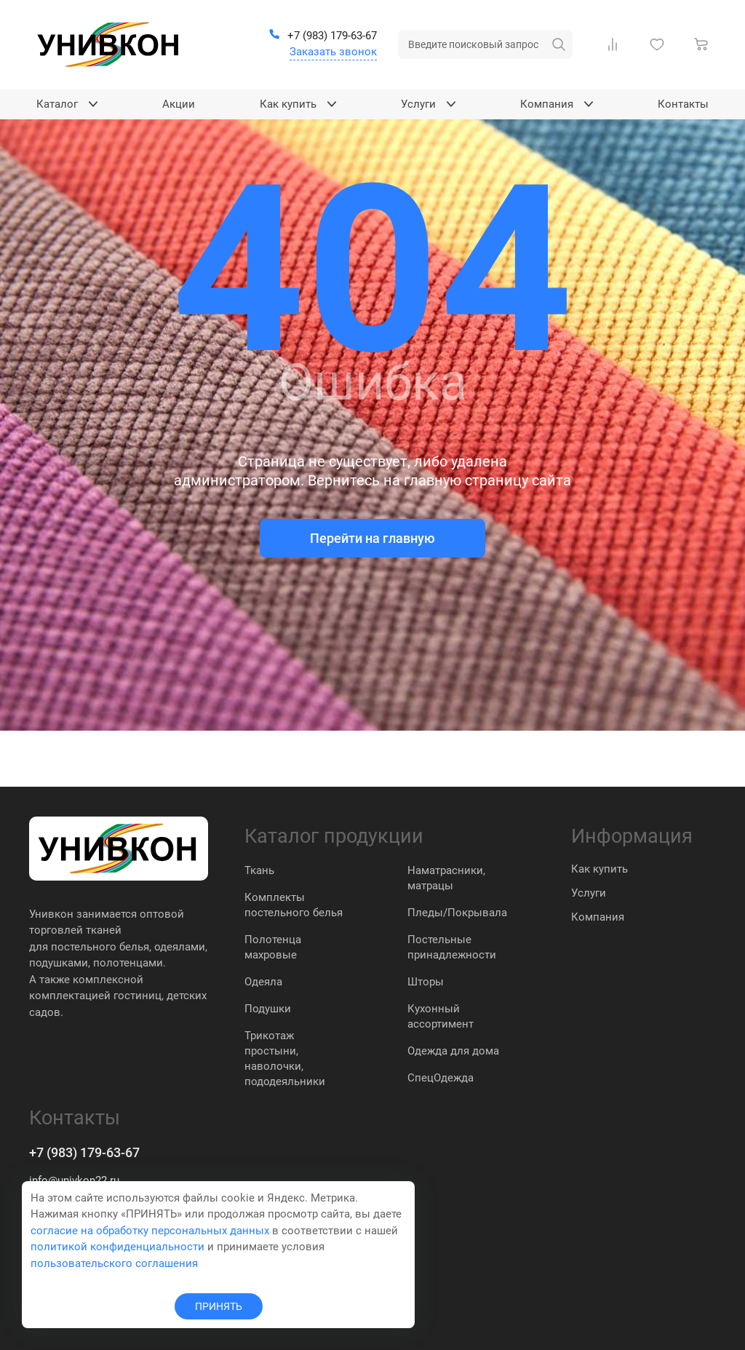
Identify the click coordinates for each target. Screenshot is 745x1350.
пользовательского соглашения (114, 1263)
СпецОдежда (440, 1077)
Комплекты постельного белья (293, 905)
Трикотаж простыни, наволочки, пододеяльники (284, 1058)
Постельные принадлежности (451, 947)
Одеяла (263, 981)
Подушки (267, 1008)
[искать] (559, 44)
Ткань (259, 870)
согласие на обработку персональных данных (150, 1230)
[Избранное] (660, 44)
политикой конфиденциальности (117, 1246)
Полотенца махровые (272, 947)
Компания (597, 917)
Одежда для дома (453, 1050)
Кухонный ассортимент (440, 1016)
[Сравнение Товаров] (615, 44)
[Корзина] (704, 44)
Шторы (425, 981)
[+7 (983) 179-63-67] (322, 36)
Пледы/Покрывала (457, 912)
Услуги (588, 893)
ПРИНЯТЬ (218, 1306)
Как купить (599, 868)
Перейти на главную (372, 538)
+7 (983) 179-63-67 (84, 1152)
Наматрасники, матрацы (446, 878)
